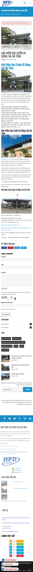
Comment (3, 272)
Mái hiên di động (12, 59)
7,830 (20, 550)
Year (14, 553)
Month (14, 550)
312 (20, 544)
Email (2, 264)
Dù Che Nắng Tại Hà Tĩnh (17, 374)
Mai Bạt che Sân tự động (7, 346)
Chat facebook (11, 560)
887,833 (20, 555)
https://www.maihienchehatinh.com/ (10, 225)
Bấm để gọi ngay (11, 569)
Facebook (4, 248)
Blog (24, 570)
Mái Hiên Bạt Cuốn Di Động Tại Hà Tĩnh (13, 54)
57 (20, 541)
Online (14, 541)
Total (14, 555)
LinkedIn (17, 248)
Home (2, 14)
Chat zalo (9, 564)
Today (14, 544)
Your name (3, 256)
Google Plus (11, 248)
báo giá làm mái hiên (6, 338)
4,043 (20, 547)
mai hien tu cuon (13, 446)
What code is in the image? (7, 302)
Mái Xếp (21, 346)
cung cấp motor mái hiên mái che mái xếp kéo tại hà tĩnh (13, 342)
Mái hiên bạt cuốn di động (8, 159)
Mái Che (16, 346)
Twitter (24, 248)
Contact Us (29, 570)
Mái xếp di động (4, 327)
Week (14, 547)
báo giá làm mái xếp (17, 338)
